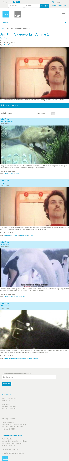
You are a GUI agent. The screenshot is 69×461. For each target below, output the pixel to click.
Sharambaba (5, 306)
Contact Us (6, 395)
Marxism (18, 296)
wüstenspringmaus (7, 121)
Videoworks (16, 45)
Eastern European (16, 358)
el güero (4, 183)
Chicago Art (7, 173)
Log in (44, 6)
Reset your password (59, 6)
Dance (22, 235)
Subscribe (6, 384)
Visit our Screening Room (12, 435)
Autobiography (8, 235)
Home (2, 28)
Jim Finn (3, 38)
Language (29, 358)
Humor (5, 45)
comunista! (5, 244)
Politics (10, 45)
